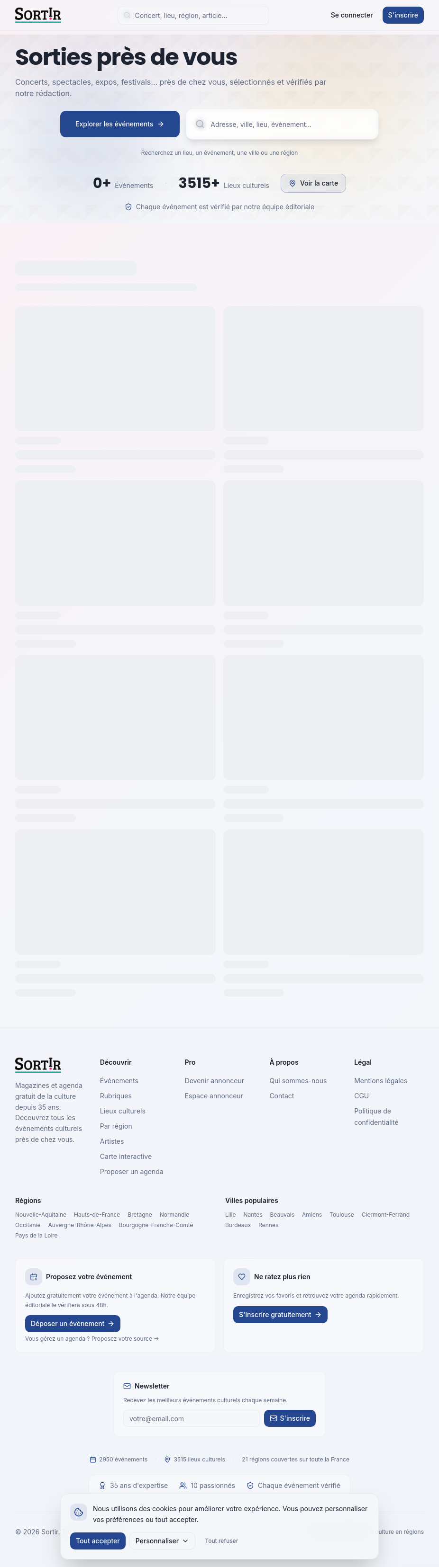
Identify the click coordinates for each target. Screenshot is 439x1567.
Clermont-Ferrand (386, 1214)
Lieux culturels (123, 1111)
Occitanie (28, 1225)
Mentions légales (380, 1081)
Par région (116, 1126)
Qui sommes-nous (298, 1081)
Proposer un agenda (132, 1171)
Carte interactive (126, 1156)
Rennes (268, 1225)
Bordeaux (238, 1225)
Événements (119, 1081)
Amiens (312, 1214)
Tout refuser (221, 1540)
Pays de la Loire (36, 1235)
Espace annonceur (214, 1096)
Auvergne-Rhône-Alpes (79, 1225)
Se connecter (352, 15)
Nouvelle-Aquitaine (40, 1214)
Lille (230, 1214)
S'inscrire (403, 15)
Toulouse (341, 1214)
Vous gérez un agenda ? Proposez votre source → (92, 1338)
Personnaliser (163, 1541)
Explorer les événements (120, 124)
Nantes (253, 1214)
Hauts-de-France (97, 1214)
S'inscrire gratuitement (280, 1314)
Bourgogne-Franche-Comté (156, 1225)
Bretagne (140, 1214)
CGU (361, 1096)
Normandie (175, 1214)
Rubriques (116, 1096)
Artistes (112, 1141)
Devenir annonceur (214, 1081)
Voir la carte (313, 183)
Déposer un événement (73, 1323)
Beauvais (282, 1214)
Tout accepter (98, 1541)
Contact (281, 1096)
